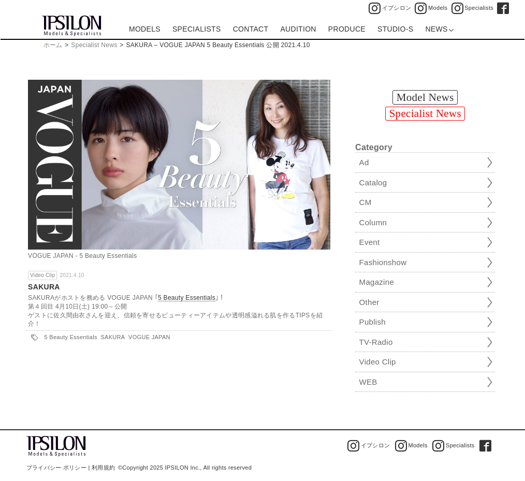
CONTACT (251, 29)
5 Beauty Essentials (186, 298)
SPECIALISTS (196, 29)
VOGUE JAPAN (149, 337)
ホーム (53, 45)
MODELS (145, 29)
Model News (425, 97)
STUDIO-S (395, 29)
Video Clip (42, 275)
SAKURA (44, 287)
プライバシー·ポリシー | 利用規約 (70, 467)
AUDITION (298, 29)
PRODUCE (347, 29)
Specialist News (94, 45)
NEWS (439, 29)
